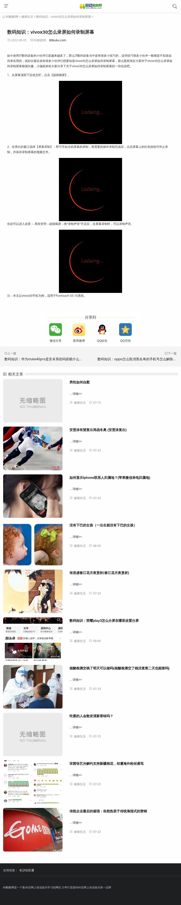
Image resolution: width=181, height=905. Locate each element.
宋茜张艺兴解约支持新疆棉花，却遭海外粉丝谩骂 (106, 763)
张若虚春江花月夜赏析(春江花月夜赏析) (99, 573)
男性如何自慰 (79, 382)
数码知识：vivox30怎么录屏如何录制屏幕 (63, 17)
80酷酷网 (12, 17)
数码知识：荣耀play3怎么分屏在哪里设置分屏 (104, 620)
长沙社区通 (26, 870)
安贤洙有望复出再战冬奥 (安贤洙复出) (97, 430)
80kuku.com (57, 40)
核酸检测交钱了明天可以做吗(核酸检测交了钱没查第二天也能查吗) (119, 668)
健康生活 (27, 17)
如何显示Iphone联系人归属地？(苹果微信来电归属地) (109, 477)
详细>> (77, 394)
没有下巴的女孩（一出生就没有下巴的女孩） (103, 525)
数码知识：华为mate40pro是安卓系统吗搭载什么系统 (45, 359)
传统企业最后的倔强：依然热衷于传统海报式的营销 (108, 811)
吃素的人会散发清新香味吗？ (91, 716)
